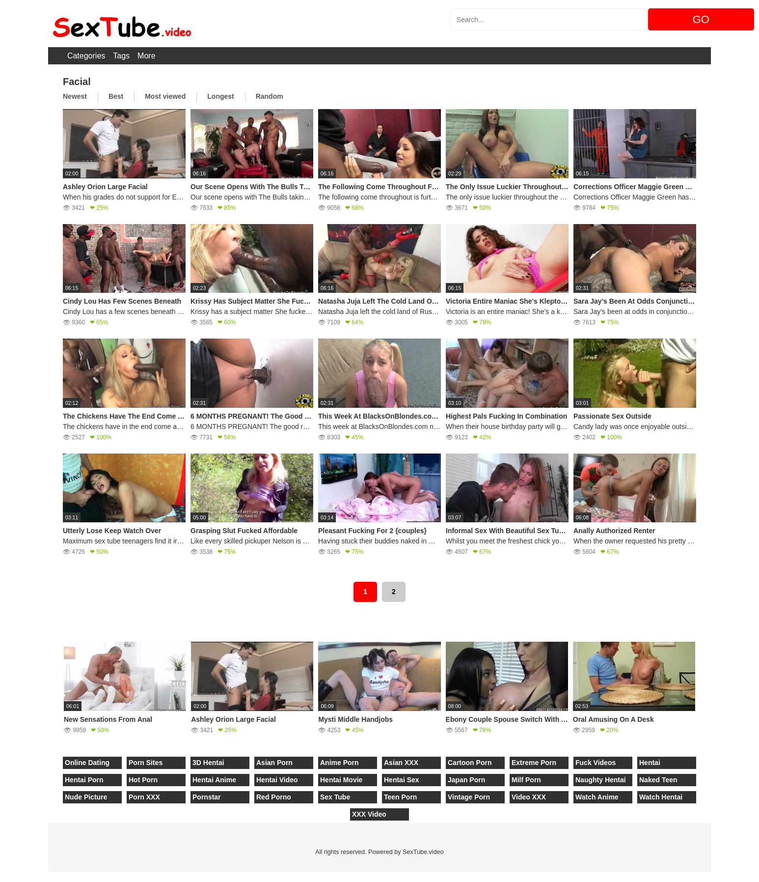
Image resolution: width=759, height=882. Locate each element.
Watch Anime (597, 797)
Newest (75, 96)
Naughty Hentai (600, 780)
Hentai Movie (341, 780)
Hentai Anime (214, 780)
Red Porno (273, 797)
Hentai (649, 763)
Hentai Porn (84, 780)
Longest (220, 96)
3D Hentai (208, 763)
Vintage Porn (469, 797)
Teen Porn (400, 797)
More (146, 56)
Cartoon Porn (469, 763)
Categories (86, 56)
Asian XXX (401, 763)
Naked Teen (658, 780)
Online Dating (87, 763)
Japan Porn (466, 780)
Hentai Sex (401, 780)
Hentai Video (277, 780)
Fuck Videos (595, 763)
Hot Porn (143, 780)
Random (269, 96)
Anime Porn (339, 763)
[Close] (0, 877)
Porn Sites (146, 763)
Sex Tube (335, 797)
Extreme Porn (534, 763)
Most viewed (165, 96)
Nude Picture (86, 797)
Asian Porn (274, 763)
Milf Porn (526, 780)
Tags (121, 56)
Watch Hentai (660, 797)
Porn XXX (144, 797)
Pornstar (206, 797)
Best (115, 96)
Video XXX (529, 797)
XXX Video (369, 814)
